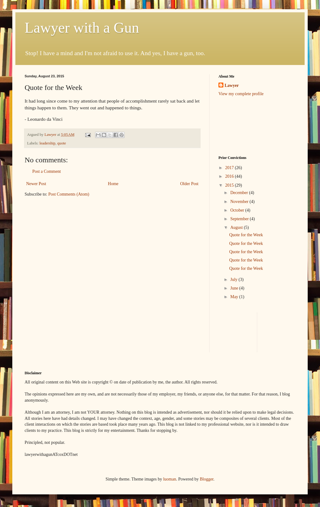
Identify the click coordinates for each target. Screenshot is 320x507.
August (237, 227)
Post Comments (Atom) (68, 194)
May (234, 296)
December (239, 192)
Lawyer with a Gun (82, 27)
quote (61, 143)
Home (113, 183)
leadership (47, 143)
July (234, 279)
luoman (169, 479)
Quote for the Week (246, 235)
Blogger (206, 479)
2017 (230, 167)
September (240, 219)
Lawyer (50, 134)
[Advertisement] (237, 125)
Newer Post (36, 183)
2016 (230, 176)
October (237, 210)
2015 (230, 185)
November (240, 201)
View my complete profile (241, 93)
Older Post (189, 183)
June (234, 288)
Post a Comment (46, 171)
